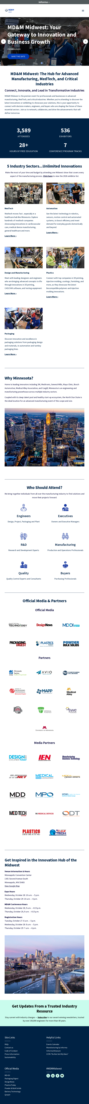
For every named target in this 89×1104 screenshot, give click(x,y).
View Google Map (12, 886)
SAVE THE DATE (18, 56)
